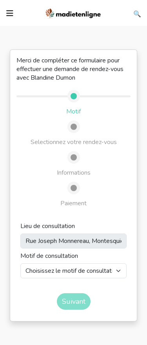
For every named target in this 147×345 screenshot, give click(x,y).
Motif (73, 111)
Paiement (73, 203)
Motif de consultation (49, 256)
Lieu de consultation (47, 226)
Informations (74, 172)
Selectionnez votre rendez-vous (74, 142)
